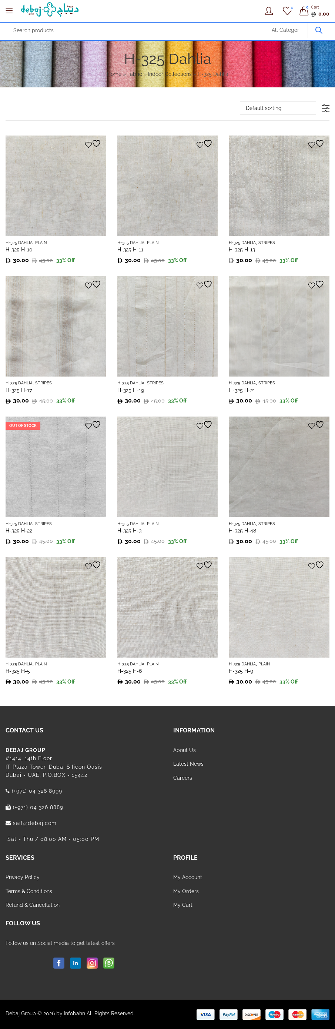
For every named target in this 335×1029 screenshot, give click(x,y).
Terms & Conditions (29, 891)
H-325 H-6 (129, 671)
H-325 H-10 (19, 250)
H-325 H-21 (242, 390)
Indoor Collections (170, 74)
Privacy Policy (23, 877)
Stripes (266, 242)
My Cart (182, 905)
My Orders (186, 891)
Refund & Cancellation (33, 905)
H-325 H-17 (19, 390)
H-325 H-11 (130, 250)
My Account (187, 877)
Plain (41, 242)
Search (318, 30)
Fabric (134, 74)
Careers (182, 778)
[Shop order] (278, 108)
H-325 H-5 (18, 671)
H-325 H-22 (19, 531)
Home (114, 74)
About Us (184, 750)
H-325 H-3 (129, 531)
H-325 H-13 (242, 250)
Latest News (188, 764)
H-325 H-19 (130, 390)
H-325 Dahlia (19, 242)
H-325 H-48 (242, 531)
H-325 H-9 (241, 671)
